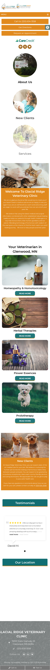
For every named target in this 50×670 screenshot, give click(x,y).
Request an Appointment (25, 33)
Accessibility (15, 662)
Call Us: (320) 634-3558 (25, 21)
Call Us (12, 668)
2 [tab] (25, 551)
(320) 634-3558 (41, 485)
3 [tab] (28, 551)
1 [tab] (22, 551)
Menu (3, 14)
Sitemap (7, 662)
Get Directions (25, 27)
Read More (25, 293)
